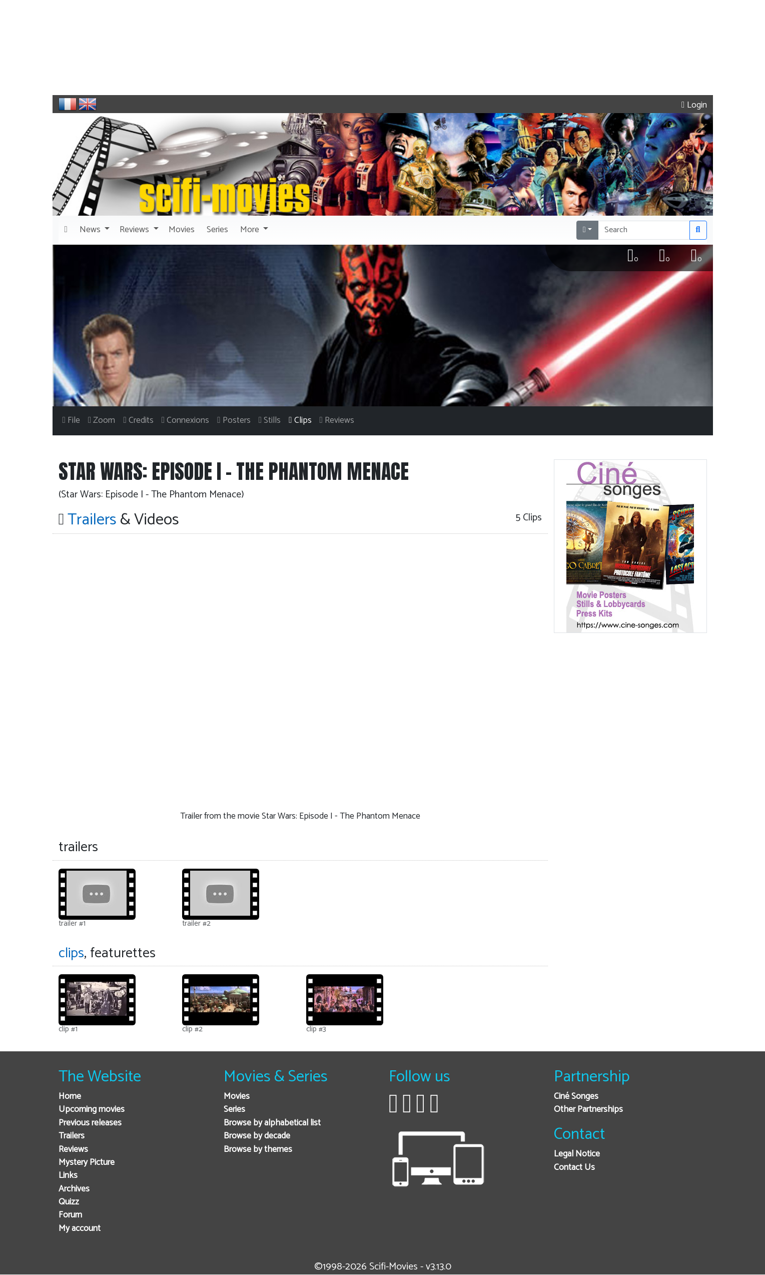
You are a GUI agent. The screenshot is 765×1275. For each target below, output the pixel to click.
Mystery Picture (87, 1162)
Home (70, 1096)
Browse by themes (258, 1149)
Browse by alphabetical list (272, 1123)
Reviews (73, 1149)
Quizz (69, 1202)
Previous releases (90, 1123)
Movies (237, 1096)
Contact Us (574, 1167)
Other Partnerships (588, 1109)
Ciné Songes (576, 1096)
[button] (94, 230)
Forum (70, 1215)
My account (80, 1228)
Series (234, 1109)
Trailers (72, 1136)
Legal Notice (577, 1154)
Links (68, 1175)
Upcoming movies (92, 1109)
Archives (74, 1189)
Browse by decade (257, 1136)
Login (693, 105)
